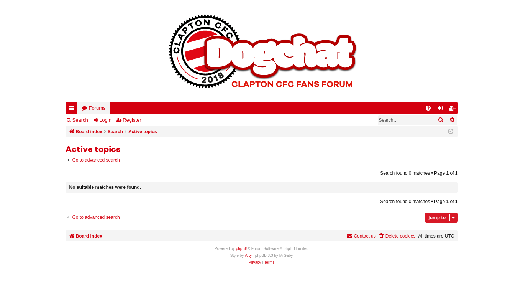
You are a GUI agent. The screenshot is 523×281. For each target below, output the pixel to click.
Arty (248, 255)
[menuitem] (428, 108)
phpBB (242, 248)
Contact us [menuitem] (361, 236)
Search (80, 120)
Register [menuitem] (453, 109)
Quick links (73, 109)
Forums (97, 108)
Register (132, 120)
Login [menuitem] (441, 109)
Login (105, 120)
